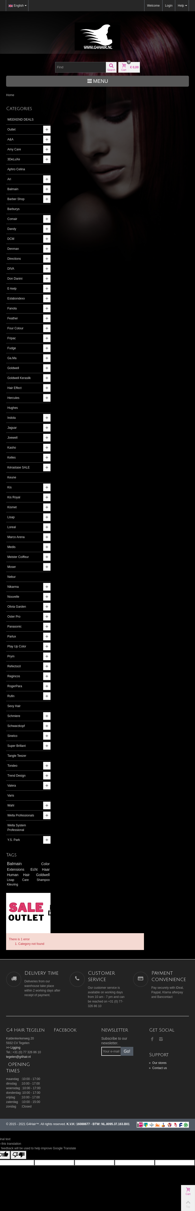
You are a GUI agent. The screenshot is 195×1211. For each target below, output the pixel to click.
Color (41, 864)
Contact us (158, 1048)
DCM (10, 239)
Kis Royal (13, 497)
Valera (11, 785)
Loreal (11, 527)
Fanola (12, 308)
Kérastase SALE (18, 467)
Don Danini (14, 278)
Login (168, 5)
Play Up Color (16, 646)
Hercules (13, 398)
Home (10, 95)
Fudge (11, 348)
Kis (9, 487)
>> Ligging (13, 1028)
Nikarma (13, 587)
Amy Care (14, 149)
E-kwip (12, 288)
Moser (11, 567)
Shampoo (38, 880)
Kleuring (12, 884)
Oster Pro (13, 616)
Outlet (11, 129)
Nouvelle (13, 596)
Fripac (11, 338)
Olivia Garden (16, 606)
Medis (11, 547)
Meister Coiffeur (18, 557)
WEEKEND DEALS (20, 119)
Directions (14, 259)
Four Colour (15, 328)
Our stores (158, 1043)
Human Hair (18, 875)
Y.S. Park (13, 840)
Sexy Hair (14, 706)
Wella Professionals (20, 815)
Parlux (11, 636)
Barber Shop (15, 199)
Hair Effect (14, 388)
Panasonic (14, 626)
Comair (12, 219)
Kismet (12, 507)
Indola (11, 418)
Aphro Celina (16, 169)
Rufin (10, 696)
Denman (13, 249)
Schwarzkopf (16, 726)
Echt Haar (36, 869)
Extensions (16, 869)
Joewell (12, 437)
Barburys (13, 209)
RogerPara (14, 686)
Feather (12, 318)
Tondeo (12, 765)
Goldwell (13, 368)
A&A (10, 139)
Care (25, 880)
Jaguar (12, 427)
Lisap (11, 517)
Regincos (13, 676)
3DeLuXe (13, 159)
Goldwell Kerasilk (19, 378)
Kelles (11, 457)
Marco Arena (16, 537)
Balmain (12, 189)
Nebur (11, 577)
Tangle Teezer (16, 756)
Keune (11, 477)
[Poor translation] (18, 1135)
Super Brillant (16, 746)
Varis (10, 795)
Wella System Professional (16, 828)
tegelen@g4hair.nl (18, 1037)
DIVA (10, 268)
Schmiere (13, 716)
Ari (9, 179)
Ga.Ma (12, 358)
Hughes (12, 408)
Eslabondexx (16, 298)
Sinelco (12, 736)
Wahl (10, 805)
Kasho (11, 447)
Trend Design (16, 775)
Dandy (11, 229)
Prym (10, 656)
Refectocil (14, 666)
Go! (127, 1031)
